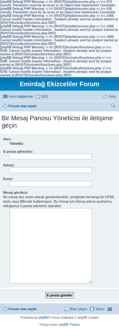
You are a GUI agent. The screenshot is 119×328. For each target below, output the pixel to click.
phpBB (43, 317)
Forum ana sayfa (22, 309)
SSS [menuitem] (44, 96)
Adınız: (9, 165)
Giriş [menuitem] (112, 96)
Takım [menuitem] (99, 309)
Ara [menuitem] (114, 106)
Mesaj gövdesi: (15, 192)
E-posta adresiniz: (18, 151)
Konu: (8, 179)
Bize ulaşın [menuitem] (78, 309)
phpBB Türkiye (69, 324)
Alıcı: (7, 139)
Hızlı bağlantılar (21, 96)
